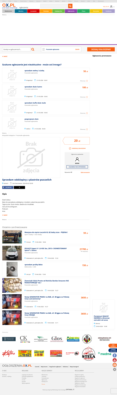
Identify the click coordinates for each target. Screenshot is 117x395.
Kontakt (24, 381)
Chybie (9, 1)
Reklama (65, 366)
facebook (7, 187)
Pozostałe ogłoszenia (22, 135)
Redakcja (4, 374)
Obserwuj (82, 81)
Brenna (4, 1)
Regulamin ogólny (79, 374)
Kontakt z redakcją (6, 376)
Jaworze (63, 1)
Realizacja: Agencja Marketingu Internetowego (58, 390)
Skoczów (76, 1)
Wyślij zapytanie (26, 383)
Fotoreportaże (45, 378)
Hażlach (45, 1)
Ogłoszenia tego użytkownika (77, 167)
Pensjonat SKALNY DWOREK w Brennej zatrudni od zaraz (101, 318)
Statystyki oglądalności (27, 376)
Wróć (5, 56)
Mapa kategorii (74, 366)
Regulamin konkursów (80, 385)
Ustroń (88, 1)
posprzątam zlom (31, 119)
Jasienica (57, 1)
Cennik (37, 366)
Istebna (50, 1)
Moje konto (44, 366)
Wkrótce (20, 11)
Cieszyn (15, 1)
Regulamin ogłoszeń (55, 366)
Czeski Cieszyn (23, 1)
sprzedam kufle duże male (35, 103)
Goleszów (38, 1)
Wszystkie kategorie (8, 135)
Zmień (77, 49)
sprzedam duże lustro (33, 87)
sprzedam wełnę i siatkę (34, 70)
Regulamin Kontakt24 (80, 386)
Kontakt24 (33, 11)
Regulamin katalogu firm (81, 381)
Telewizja (46, 11)
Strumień (83, 1)
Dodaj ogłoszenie (101, 49)
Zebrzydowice (101, 1)
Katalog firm (58, 11)
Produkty (24, 378)
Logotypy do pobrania (27, 374)
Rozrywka (96, 11)
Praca (83, 11)
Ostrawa (70, 1)
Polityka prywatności (80, 376)
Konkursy (109, 11)
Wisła (94, 1)
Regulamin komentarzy (80, 380)
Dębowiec (31, 1)
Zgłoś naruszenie (85, 172)
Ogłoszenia (71, 11)
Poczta (43, 384)
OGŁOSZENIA (12, 365)
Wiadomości (8, 11)
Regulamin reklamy (79, 383)
